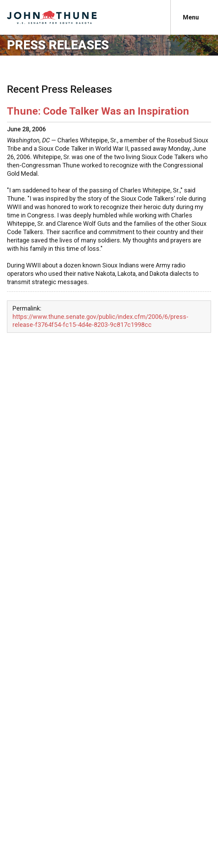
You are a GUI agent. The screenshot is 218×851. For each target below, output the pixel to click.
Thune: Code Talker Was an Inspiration (98, 111)
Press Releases (58, 45)
